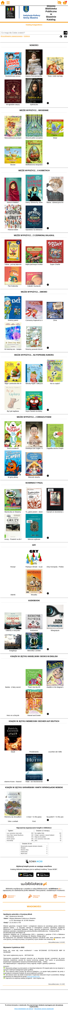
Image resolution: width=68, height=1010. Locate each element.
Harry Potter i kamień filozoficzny (15, 835)
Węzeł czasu (24, 853)
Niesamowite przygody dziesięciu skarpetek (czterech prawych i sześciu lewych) (41, 846)
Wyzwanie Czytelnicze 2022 (13, 947)
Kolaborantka (24, 851)
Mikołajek (23, 848)
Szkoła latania (10, 837)
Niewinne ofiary (25, 849)
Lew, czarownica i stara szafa (14, 833)
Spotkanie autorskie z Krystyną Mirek (17, 914)
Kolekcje (27, 36)
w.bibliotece (54, 889)
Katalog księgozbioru (34, 25)
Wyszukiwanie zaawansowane (12, 36)
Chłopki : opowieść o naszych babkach (44, 835)
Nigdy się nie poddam (40, 837)
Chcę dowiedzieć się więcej (23, 1009)
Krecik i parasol (11, 838)
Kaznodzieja (10, 840)
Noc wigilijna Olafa (39, 833)
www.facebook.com (33, 976)
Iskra (36, 840)
